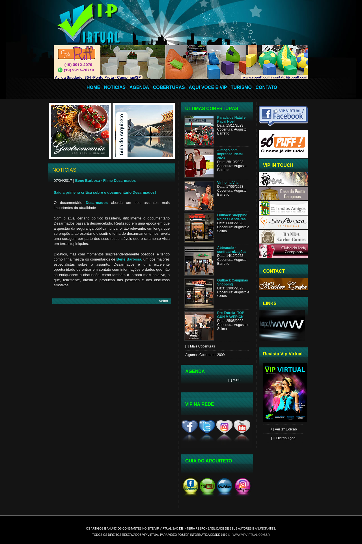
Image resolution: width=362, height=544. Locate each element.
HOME (93, 87)
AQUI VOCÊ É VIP (208, 87)
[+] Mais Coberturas (200, 346)
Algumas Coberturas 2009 (205, 355)
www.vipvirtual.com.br (251, 534)
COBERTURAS (169, 87)
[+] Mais (235, 380)
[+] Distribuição (283, 438)
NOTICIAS (115, 87)
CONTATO (266, 87)
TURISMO (241, 87)
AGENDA (139, 87)
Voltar (163, 301)
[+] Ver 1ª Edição (283, 429)
